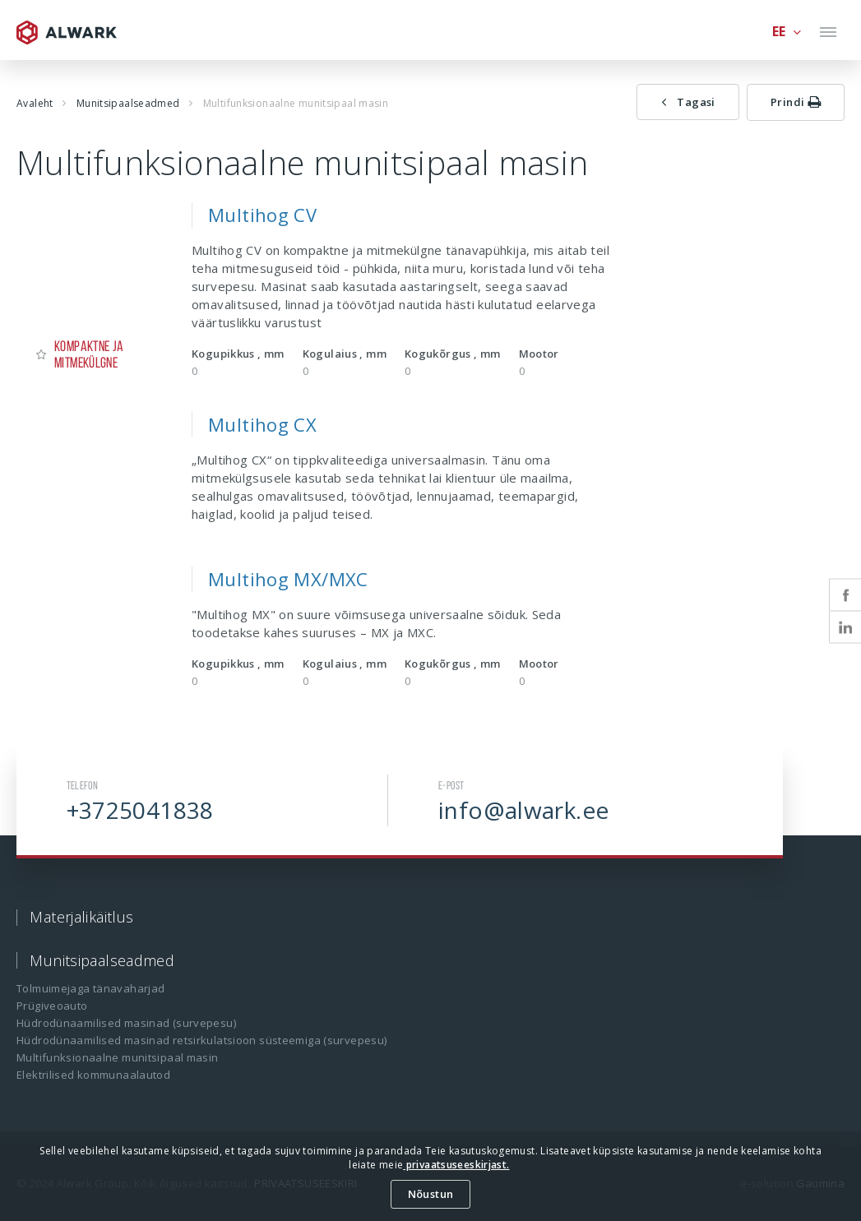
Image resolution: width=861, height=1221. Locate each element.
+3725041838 (140, 810)
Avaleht (34, 103)
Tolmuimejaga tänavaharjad (90, 988)
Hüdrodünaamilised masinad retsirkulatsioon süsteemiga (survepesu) (201, 1040)
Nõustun (431, 1193)
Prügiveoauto (52, 1005)
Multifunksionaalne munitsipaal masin (117, 1057)
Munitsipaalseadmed (128, 103)
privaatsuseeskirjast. (456, 1165)
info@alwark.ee (523, 810)
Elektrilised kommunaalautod (93, 1074)
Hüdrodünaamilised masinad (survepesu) (126, 1022)
